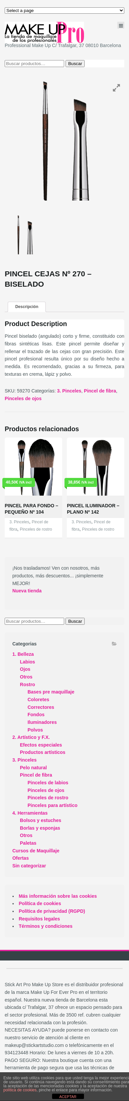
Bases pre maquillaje (51, 692)
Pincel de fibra (100, 390)
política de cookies (20, 1090)
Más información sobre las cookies (58, 896)
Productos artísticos (42, 752)
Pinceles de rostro (36, 529)
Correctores (41, 707)
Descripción (26, 306)
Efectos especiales (41, 745)
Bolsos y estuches (40, 820)
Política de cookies (40, 903)
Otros (26, 676)
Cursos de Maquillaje (35, 850)
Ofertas (20, 858)
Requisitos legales (39, 918)
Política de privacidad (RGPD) (52, 911)
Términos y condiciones (46, 926)
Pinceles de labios (48, 782)
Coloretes (38, 699)
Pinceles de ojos (23, 398)
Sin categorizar (29, 865)
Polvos (35, 730)
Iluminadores (42, 722)
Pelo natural (33, 767)
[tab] (27, 307)
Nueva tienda (27, 590)
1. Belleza (23, 654)
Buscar (75, 63)
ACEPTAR (67, 1097)
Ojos (25, 669)
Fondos (36, 714)
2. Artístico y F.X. (31, 737)
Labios (27, 661)
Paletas (28, 843)
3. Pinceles (69, 390)
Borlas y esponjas (40, 828)
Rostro (27, 684)
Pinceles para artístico (53, 805)
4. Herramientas (30, 813)
